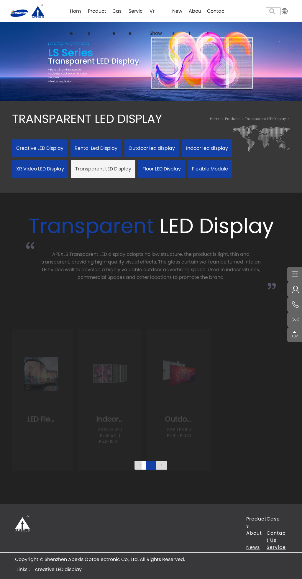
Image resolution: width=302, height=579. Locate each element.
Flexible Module (210, 168)
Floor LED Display (161, 168)
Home (75, 15)
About (195, 15)
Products (97, 15)
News (177, 15)
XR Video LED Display (40, 168)
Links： (24, 569)
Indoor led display (207, 148)
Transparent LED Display (267, 118)
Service (136, 15)
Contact (215, 15)
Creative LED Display (39, 148)
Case (117, 15)
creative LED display (58, 569)
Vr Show (156, 15)
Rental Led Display (96, 148)
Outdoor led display (152, 148)
